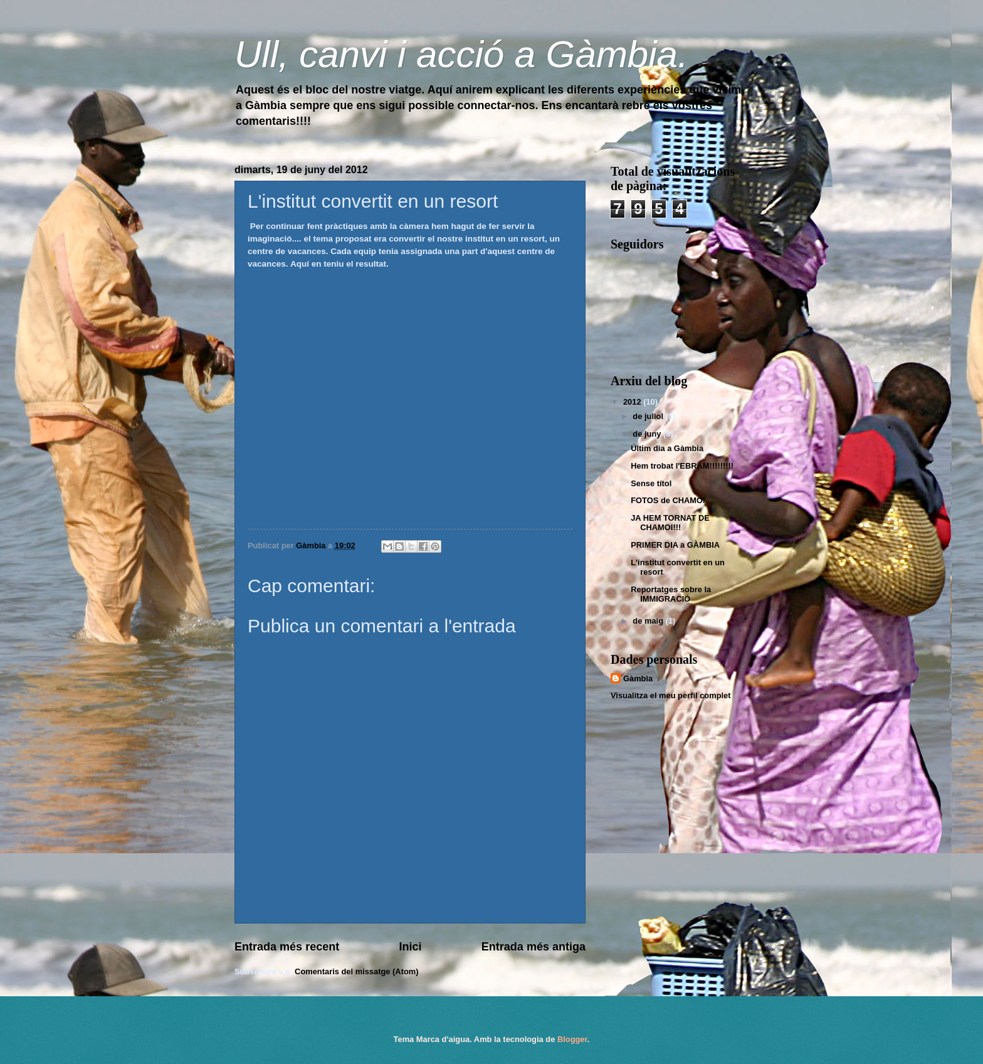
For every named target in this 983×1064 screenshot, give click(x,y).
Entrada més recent (286, 946)
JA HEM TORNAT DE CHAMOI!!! (670, 522)
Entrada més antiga (533, 946)
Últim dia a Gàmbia (667, 448)
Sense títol (651, 483)
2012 (633, 402)
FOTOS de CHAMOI (668, 500)
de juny (648, 434)
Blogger (572, 1039)
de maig (649, 620)
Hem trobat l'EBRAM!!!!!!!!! (682, 466)
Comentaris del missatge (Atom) (356, 971)
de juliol (649, 416)
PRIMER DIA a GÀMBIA (675, 545)
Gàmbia (638, 678)
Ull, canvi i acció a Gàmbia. (461, 54)
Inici (410, 946)
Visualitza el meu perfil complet (671, 695)
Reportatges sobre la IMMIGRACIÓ (671, 594)
